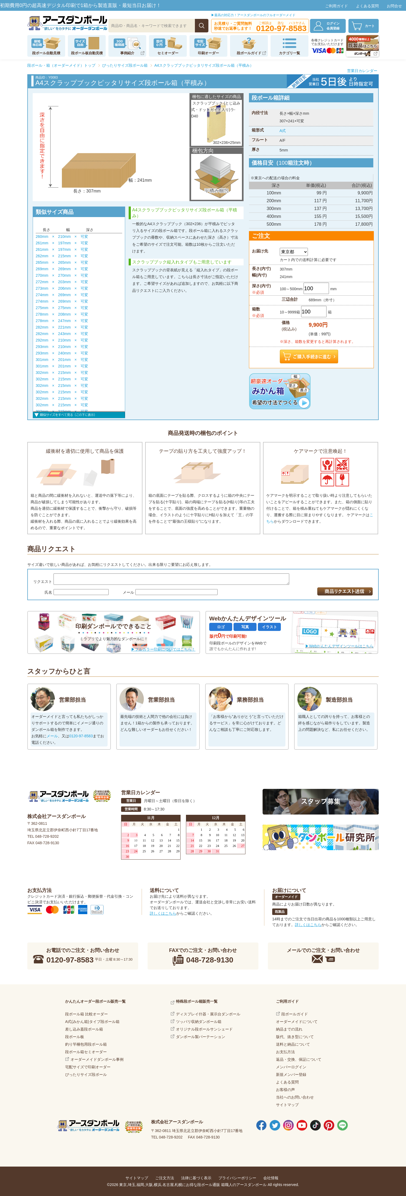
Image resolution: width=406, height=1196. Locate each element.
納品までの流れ (289, 1029)
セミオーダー (167, 53)
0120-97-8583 (81, 736)
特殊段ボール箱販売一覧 (197, 1001)
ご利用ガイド (336, 6)
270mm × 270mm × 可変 (62, 275)
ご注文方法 (164, 1178)
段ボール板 (74, 1037)
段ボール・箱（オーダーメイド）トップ (61, 65)
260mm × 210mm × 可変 (62, 236)
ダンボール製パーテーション (200, 1037)
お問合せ (394, 6)
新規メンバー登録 (291, 1074)
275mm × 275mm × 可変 (62, 308)
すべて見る (79, 414)
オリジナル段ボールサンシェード (204, 1029)
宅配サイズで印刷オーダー (88, 1067)
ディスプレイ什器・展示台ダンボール (208, 1014)
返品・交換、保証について (298, 1059)
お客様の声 (285, 1089)
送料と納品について (293, 1044)
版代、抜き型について (295, 1037)
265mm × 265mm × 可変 (62, 262)
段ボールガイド (249, 53)
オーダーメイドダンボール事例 (97, 1059)
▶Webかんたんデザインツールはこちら (339, 646)
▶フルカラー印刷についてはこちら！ (163, 649)
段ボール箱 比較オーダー (86, 1014)
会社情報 (270, 1178)
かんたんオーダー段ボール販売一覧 (95, 1001)
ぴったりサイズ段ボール (86, 1074)
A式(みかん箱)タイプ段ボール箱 (92, 1021)
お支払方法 (285, 1052)
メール (52, 736)
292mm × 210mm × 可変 (62, 340)
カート (370, 26)
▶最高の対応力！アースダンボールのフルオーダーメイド (253, 15)
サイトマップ (287, 1105)
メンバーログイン (291, 1067)
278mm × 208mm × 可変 (62, 314)
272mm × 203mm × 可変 (62, 282)
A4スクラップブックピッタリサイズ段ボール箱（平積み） (204, 65)
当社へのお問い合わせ (295, 1097)
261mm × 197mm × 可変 (62, 243)
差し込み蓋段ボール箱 (84, 1029)
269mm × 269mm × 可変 (62, 269)
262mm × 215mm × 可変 (62, 256)
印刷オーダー (208, 53)
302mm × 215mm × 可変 (62, 372)
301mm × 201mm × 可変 (62, 359)
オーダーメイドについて (297, 1021)
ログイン (336, 26)
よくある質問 (367, 6)
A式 (282, 131)
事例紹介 (127, 53)
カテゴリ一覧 (289, 53)
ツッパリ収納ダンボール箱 (198, 1021)
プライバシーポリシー (237, 1178)
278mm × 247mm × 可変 (62, 321)
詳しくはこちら (163, 913)
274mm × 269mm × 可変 (62, 295)
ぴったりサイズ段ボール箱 (125, 65)
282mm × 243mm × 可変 (62, 334)
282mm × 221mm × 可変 (62, 327)
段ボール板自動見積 (87, 53)
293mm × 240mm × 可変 (62, 353)
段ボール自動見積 (46, 53)
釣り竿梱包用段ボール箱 (86, 1044)
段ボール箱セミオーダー (86, 1052)
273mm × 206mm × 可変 (62, 288)
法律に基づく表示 (196, 1178)
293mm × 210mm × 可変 (62, 346)
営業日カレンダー (362, 71)
